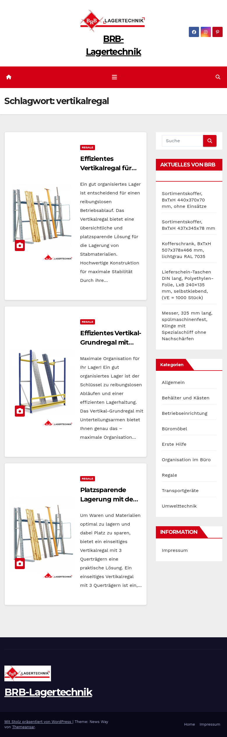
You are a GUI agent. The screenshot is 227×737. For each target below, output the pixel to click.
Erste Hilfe (174, 444)
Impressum (175, 550)
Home (189, 724)
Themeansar (23, 727)
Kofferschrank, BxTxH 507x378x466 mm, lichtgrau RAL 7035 (186, 250)
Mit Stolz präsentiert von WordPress (38, 722)
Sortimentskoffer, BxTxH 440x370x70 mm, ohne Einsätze (184, 200)
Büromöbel (174, 428)
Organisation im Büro (186, 459)
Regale (87, 147)
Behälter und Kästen (185, 398)
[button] (218, 77)
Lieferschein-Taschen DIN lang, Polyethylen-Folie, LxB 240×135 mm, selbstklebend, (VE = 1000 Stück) (188, 284)
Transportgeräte (180, 490)
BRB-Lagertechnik (48, 692)
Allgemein (173, 382)
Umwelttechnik (179, 506)
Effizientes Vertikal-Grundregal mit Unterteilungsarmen (112, 342)
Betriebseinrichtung (184, 413)
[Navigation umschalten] (114, 77)
